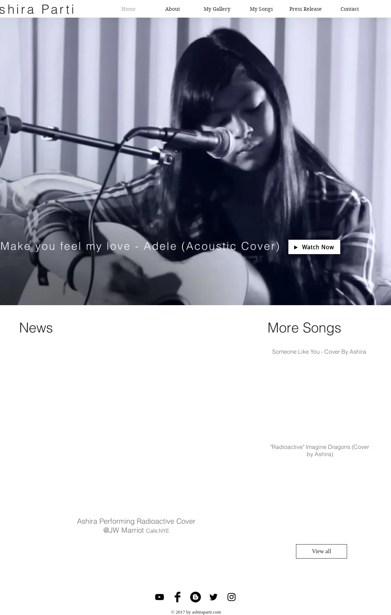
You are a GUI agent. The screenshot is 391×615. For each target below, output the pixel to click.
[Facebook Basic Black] (177, 597)
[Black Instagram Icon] (231, 597)
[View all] (321, 551)
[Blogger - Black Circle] (195, 597)
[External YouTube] (132, 431)
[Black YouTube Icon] (159, 597)
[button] (314, 247)
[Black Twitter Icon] (213, 597)
